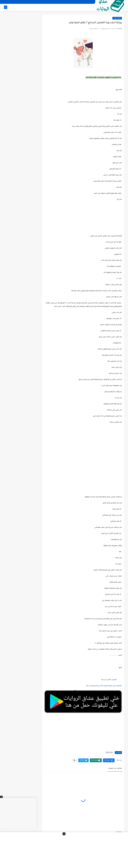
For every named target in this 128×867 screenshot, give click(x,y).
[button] (109, 760)
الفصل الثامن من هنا (109, 680)
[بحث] (5, 7)
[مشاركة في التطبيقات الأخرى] (74, 760)
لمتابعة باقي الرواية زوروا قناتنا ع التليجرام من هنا (104, 686)
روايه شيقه (117, 18)
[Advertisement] (83, 447)
